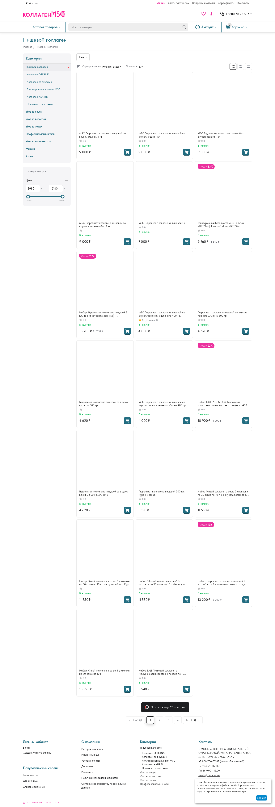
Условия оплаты (90, 760)
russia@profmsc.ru (209, 775)
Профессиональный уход (154, 783)
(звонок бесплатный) (221, 761)
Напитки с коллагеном (155, 768)
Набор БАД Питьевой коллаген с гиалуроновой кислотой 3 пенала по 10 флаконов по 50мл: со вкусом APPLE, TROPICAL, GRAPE (161, 672)
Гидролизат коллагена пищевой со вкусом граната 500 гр (103, 403)
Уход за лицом (148, 772)
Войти (26, 747)
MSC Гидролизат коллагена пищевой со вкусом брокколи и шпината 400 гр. (161, 314)
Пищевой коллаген (151, 747)
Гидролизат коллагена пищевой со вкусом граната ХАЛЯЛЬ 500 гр (222, 314)
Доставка (87, 766)
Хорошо (261, 797)
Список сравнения (34, 786)
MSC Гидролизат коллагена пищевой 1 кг (162, 222)
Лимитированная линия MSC (159, 760)
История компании (92, 749)
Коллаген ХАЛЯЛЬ (152, 764)
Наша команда (90, 754)
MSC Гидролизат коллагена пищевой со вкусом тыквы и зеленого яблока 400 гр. (162, 403)
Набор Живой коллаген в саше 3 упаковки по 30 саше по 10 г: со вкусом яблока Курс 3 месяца (104, 582)
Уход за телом (148, 780)
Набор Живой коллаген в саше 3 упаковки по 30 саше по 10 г (104, 672)
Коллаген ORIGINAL (154, 753)
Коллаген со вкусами (154, 756)
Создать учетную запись (37, 752)
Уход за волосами (150, 776)
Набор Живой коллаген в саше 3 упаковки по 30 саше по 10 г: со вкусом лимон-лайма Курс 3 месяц (223, 493)
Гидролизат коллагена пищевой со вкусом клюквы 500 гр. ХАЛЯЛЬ (103, 493)
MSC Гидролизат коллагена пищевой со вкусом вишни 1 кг (161, 135)
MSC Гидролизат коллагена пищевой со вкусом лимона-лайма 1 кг (102, 224)
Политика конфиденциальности (99, 777)
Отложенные (30, 780)
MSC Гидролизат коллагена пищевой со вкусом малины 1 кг (102, 135)
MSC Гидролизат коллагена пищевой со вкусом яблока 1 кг (221, 135)
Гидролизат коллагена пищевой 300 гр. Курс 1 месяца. (161, 493)
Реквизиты (87, 772)
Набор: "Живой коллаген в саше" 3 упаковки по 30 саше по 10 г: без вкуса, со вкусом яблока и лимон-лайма (163, 582)
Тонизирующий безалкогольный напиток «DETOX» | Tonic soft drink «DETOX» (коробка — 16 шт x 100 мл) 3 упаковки (221, 224)
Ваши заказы (30, 775)
